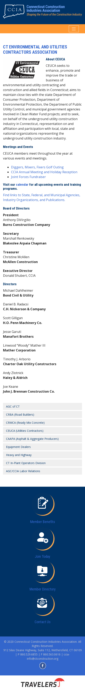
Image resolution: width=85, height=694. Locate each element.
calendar (22, 184)
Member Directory (43, 589)
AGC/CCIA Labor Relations (23, 471)
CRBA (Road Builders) (20, 414)
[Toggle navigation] (74, 28)
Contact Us (43, 622)
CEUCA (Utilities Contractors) (24, 431)
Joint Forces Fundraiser (28, 177)
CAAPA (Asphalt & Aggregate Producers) (32, 439)
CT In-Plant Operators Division (26, 463)
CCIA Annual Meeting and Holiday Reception (44, 172)
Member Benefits (42, 522)
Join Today (42, 556)
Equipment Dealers (18, 447)
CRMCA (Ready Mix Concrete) (25, 423)
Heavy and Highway (19, 455)
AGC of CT (13, 406)
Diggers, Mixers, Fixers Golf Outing (37, 167)
